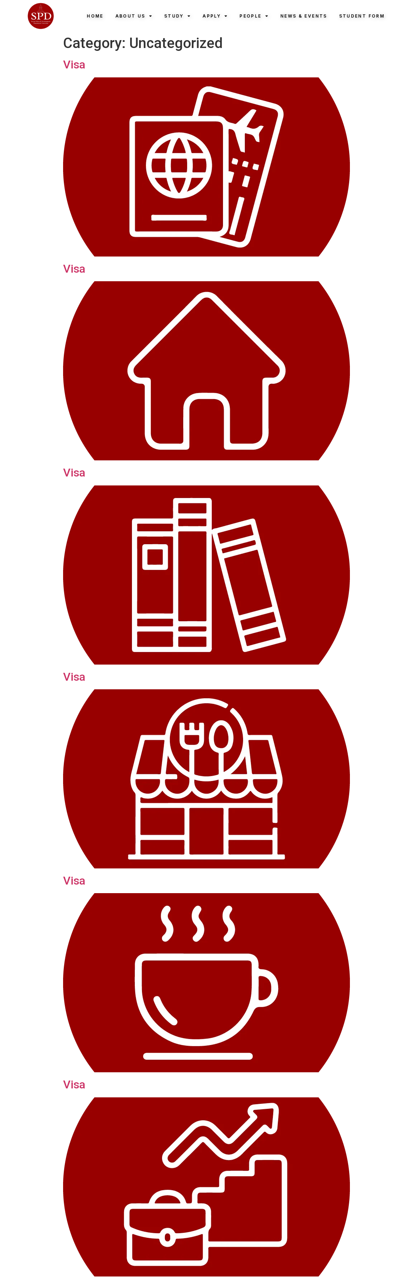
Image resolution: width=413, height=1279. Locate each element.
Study (177, 16)
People (254, 16)
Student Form (362, 16)
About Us (133, 16)
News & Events (303, 16)
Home (95, 16)
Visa (74, 64)
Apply (215, 16)
